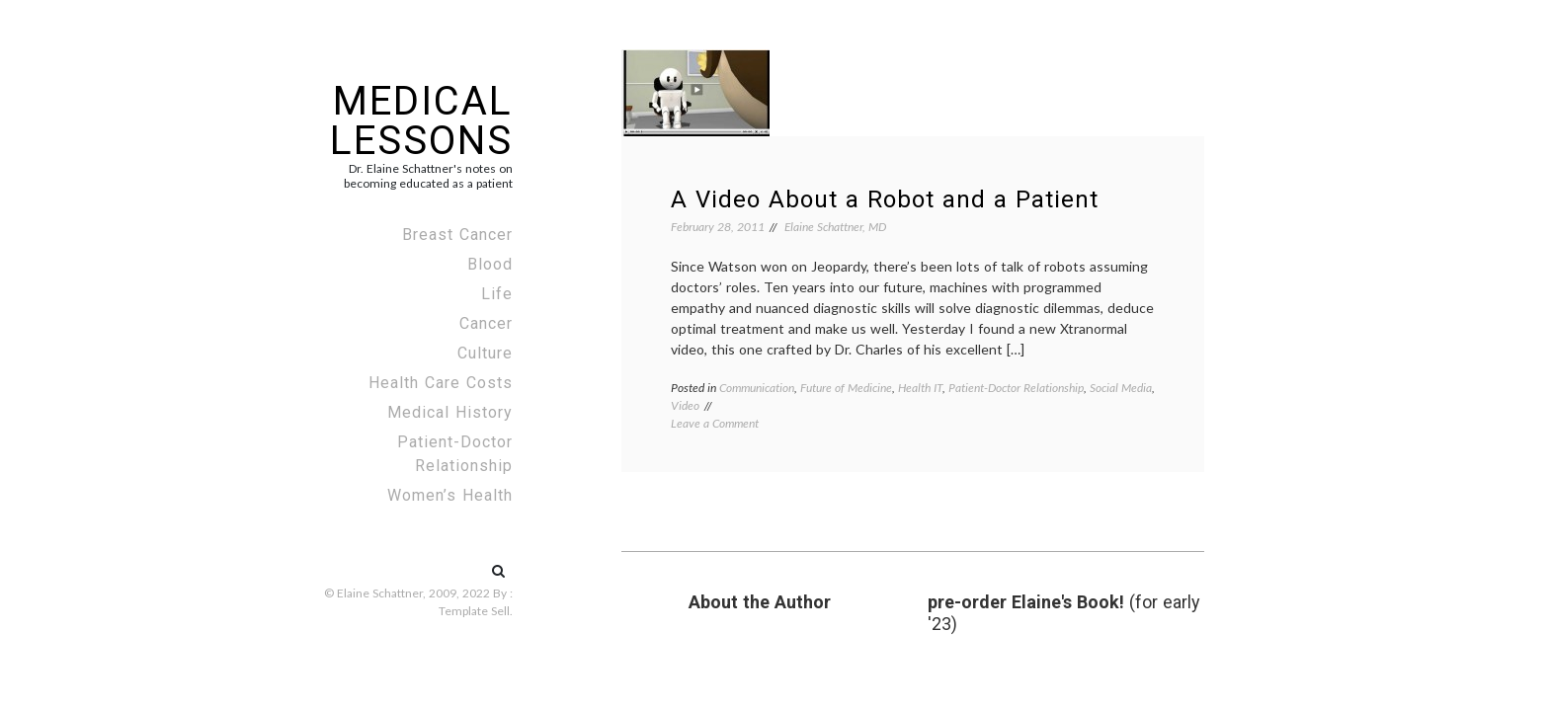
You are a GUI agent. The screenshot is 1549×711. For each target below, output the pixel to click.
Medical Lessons (421, 121)
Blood (490, 264)
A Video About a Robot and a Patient (885, 199)
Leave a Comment (715, 423)
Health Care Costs (440, 382)
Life (497, 293)
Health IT (920, 387)
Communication (756, 387)
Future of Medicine (846, 387)
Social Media (1121, 387)
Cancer (486, 323)
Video (685, 405)
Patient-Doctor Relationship (455, 454)
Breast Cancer (457, 234)
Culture (485, 353)
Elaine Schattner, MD (835, 226)
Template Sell (474, 610)
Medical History (450, 412)
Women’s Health (450, 495)
